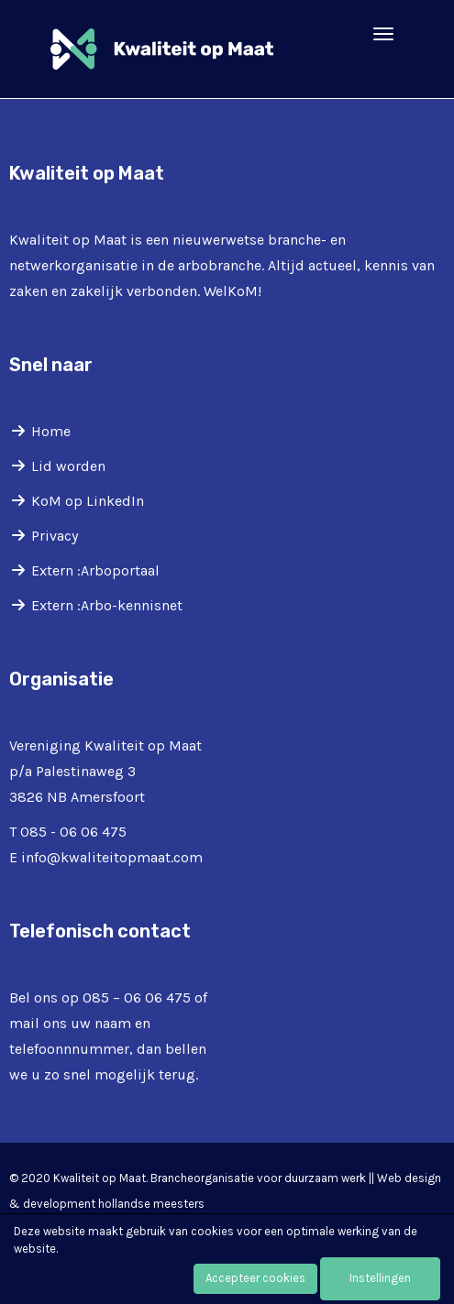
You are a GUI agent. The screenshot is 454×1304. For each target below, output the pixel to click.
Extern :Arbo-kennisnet (107, 605)
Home (51, 431)
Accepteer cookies (255, 1278)
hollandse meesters (151, 1204)
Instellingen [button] (380, 1278)
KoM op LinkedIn (87, 501)
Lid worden (68, 466)
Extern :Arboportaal (95, 570)
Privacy (54, 535)
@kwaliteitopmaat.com (112, 857)
